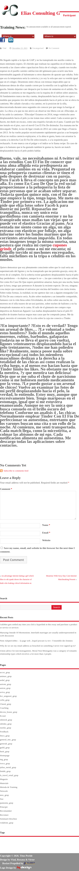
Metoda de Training (8, 787)
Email (46, 532)
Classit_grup (5, 704)
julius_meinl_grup (8, 767)
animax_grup (6, 676)
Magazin (4, 779)
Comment (6, 489)
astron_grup (5, 688)
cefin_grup (4, 700)
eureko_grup (5, 728)
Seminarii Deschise (8, 819)
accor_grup (5, 672)
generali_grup (6, 743)
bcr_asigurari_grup (8, 696)
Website (46, 540)
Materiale (4, 783)
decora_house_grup (8, 712)
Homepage (4, 755)
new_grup (4, 795)
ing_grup (4, 759)
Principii (4, 807)
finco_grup (5, 735)
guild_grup (5, 747)
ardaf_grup (5, 680)
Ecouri (3, 716)
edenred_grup (6, 720)
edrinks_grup (6, 724)
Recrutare (4, 815)
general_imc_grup (8, 739)
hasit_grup (4, 751)
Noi (1, 799)
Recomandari (6, 811)
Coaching (4, 708)
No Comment (54, 48)
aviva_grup (5, 692)
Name (46, 525)
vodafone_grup (6, 822)
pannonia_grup (6, 803)
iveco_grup (5, 763)
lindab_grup (5, 771)
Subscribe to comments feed (16, 471)
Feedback (4, 731)
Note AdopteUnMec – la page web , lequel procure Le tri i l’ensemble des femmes (36, 640)
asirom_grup (5, 684)
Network (4, 791)
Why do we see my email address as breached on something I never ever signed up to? (38, 646)
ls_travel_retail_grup (9, 775)
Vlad (4, 48)
